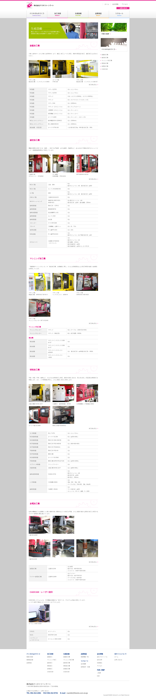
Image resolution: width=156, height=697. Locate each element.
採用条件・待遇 (85, 667)
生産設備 (66, 654)
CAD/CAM (105, 69)
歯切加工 (49, 663)
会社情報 (115, 4)
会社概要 (83, 664)
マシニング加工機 (107, 60)
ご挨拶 (99, 673)
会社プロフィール (102, 657)
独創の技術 (30, 657)
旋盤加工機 (105, 54)
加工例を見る (93, 84)
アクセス (125, 4)
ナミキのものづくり (113, 45)
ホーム (107, 4)
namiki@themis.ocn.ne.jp (77, 693)
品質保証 (29, 663)
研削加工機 (105, 63)
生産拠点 (99, 663)
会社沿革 (99, 660)
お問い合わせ (122, 8)
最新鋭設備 (30, 660)
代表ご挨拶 (113, 30)
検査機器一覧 (85, 657)
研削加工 (49, 666)
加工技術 (50, 654)
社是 (98, 676)
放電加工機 (105, 66)
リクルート (84, 661)
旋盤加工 (49, 657)
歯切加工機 (105, 57)
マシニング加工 (51, 660)
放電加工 (49, 669)
